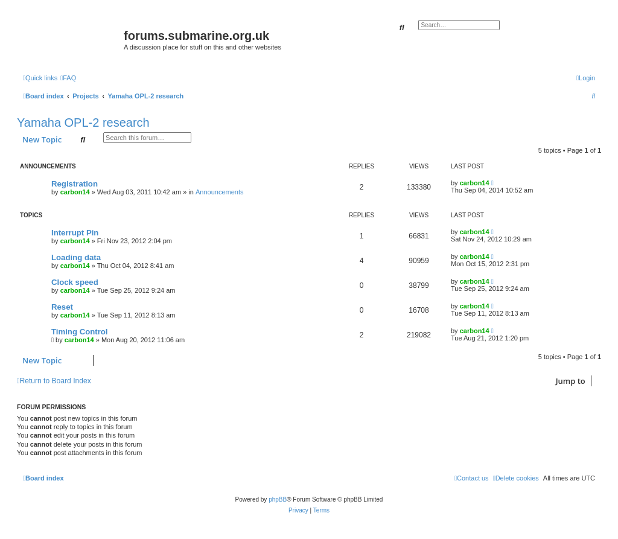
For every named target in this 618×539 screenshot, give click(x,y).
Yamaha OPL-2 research (83, 122)
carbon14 (75, 192)
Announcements (220, 192)
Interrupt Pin (74, 232)
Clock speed (74, 282)
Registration (74, 183)
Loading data (76, 257)
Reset (62, 306)
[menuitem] (68, 78)
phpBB (278, 499)
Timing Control (79, 331)
